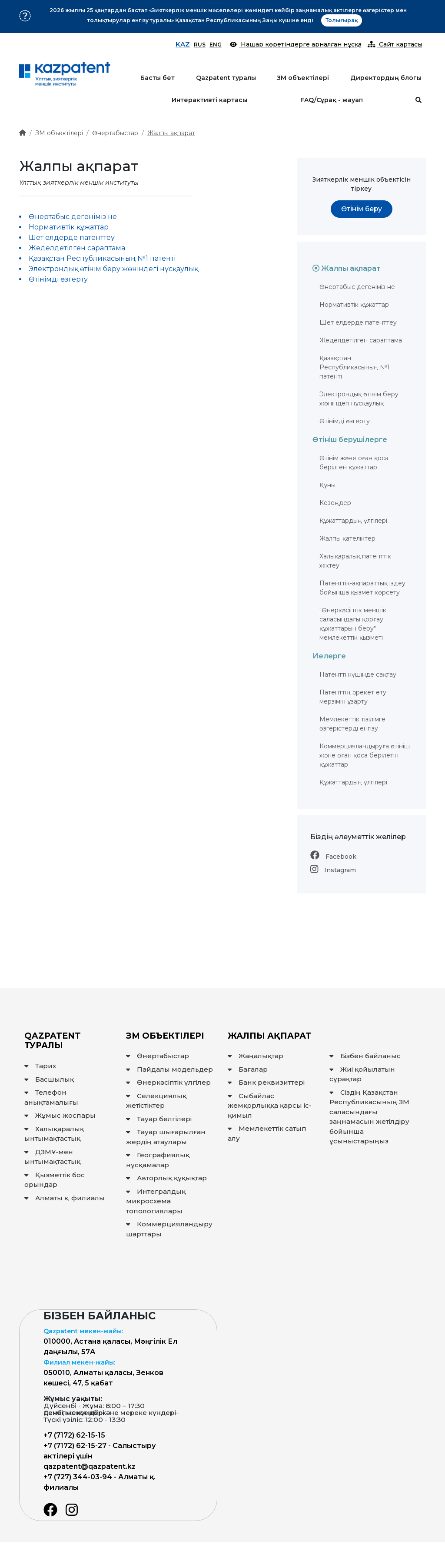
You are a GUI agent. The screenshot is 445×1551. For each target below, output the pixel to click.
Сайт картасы (395, 44)
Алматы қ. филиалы (64, 1198)
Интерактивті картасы (209, 100)
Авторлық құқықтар (166, 1178)
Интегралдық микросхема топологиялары (156, 1201)
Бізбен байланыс (365, 1056)
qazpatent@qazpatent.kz (89, 1466)
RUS (200, 44)
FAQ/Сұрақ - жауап (331, 100)
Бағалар (248, 1069)
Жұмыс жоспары (60, 1115)
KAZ (183, 44)
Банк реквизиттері (266, 1082)
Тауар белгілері (159, 1119)
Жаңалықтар (255, 1056)
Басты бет (157, 78)
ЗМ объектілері (303, 78)
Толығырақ (341, 20)
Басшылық (49, 1079)
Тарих (40, 1066)
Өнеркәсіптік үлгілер (168, 1082)
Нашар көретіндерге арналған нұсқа (296, 44)
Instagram (333, 870)
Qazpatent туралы (226, 78)
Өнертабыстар (115, 133)
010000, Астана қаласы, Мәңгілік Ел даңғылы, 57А (110, 1341)
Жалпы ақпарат (171, 133)
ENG (215, 44)
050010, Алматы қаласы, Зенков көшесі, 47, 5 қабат (103, 1372)
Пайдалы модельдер (169, 1069)
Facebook (333, 856)
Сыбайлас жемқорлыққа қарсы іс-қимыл (270, 1105)
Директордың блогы (386, 78)
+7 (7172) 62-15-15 (74, 1435)
